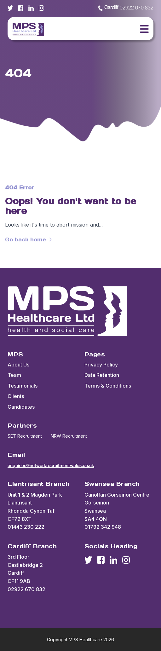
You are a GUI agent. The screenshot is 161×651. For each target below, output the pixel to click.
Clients (16, 396)
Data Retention (101, 375)
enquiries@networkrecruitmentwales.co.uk (51, 465)
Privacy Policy (101, 364)
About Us (18, 364)
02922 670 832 (125, 8)
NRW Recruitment (69, 436)
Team (14, 375)
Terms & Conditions (107, 386)
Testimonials (22, 386)
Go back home (29, 239)
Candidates (21, 407)
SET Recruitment (25, 436)
